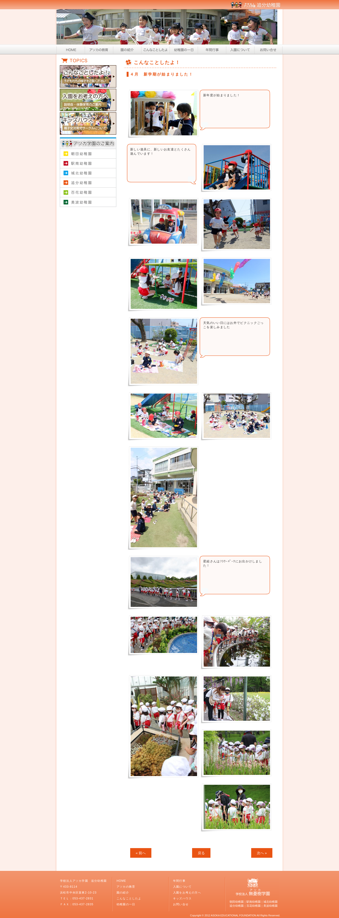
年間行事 (212, 49)
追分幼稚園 (88, 183)
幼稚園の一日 (184, 49)
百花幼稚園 (88, 192)
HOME (70, 49)
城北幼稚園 (88, 173)
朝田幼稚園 (88, 154)
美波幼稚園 (88, 202)
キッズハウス (182, 898)
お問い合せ (268, 49)
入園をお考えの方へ (187, 892)
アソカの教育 (99, 49)
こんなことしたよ (155, 49)
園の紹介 (127, 49)
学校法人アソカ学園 (88, 212)
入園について (240, 49)
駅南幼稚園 (88, 163)
